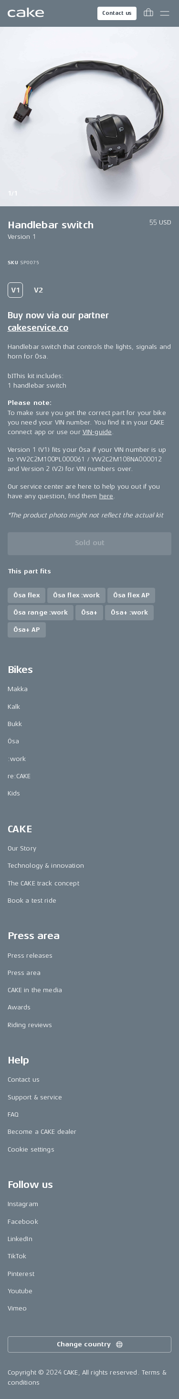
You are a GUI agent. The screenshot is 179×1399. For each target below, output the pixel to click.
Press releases (30, 955)
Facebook (23, 1221)
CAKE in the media (35, 990)
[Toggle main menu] (165, 13)
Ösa (13, 741)
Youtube (20, 1291)
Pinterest (21, 1273)
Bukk (15, 723)
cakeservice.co (38, 328)
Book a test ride (32, 900)
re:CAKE (19, 776)
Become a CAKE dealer (42, 1131)
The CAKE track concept (43, 883)
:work (17, 758)
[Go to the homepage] (26, 13)
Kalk (14, 706)
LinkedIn (20, 1238)
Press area (24, 972)
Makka (18, 689)
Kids (14, 793)
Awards (19, 1007)
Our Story (22, 848)
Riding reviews (30, 1025)
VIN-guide (97, 432)
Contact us (117, 13)
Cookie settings (31, 1149)
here (106, 496)
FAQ (13, 1114)
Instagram (23, 1204)
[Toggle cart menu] (148, 13)
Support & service (35, 1097)
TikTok (17, 1256)
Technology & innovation (46, 865)
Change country (90, 1344)
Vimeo (17, 1308)
